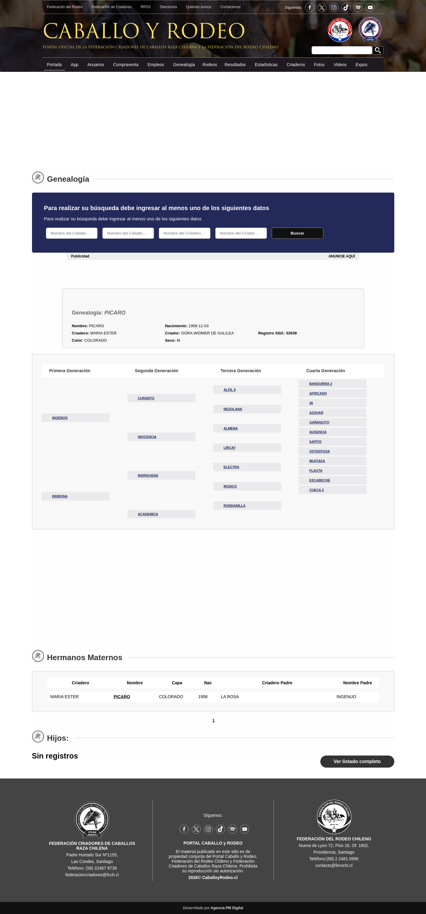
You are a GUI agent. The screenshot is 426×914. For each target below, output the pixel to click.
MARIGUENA (148, 475)
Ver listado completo (357, 761)
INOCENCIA (147, 437)
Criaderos (296, 64)
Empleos (156, 64)
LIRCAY (230, 447)
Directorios (168, 7)
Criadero (79, 682)
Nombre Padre (356, 682)
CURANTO (146, 398)
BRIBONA (60, 496)
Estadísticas (266, 64)
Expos (361, 64)
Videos (340, 64)
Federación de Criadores (112, 7)
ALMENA (231, 428)
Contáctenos (230, 7)
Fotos (319, 64)
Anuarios (95, 64)
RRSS (146, 7)
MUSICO (230, 486)
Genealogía (184, 64)
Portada (54, 64)
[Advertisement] (213, 117)
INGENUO (60, 418)
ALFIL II (230, 389)
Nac (206, 682)
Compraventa (126, 64)
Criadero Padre (275, 682)
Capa (175, 682)
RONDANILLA (235, 505)
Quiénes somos (198, 7)
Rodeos (210, 64)
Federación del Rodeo (65, 7)
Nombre (133, 682)
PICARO (122, 696)
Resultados (235, 64)
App (74, 64)
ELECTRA (231, 467)
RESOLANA (233, 409)
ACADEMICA (148, 514)
